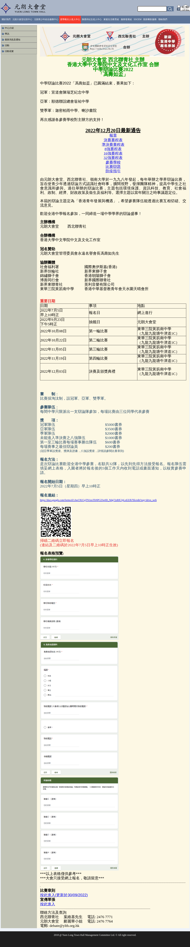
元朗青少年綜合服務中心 (46, 19)
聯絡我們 (162, 19)
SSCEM (138, 19)
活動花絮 (9, 51)
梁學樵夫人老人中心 (70, 19)
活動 (7, 45)
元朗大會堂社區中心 (22, 19)
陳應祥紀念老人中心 (92, 19)
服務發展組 (126, 19)
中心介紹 (9, 28)
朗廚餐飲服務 (150, 19)
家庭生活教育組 (111, 19)
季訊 (7, 33)
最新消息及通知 (12, 39)
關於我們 (6, 19)
